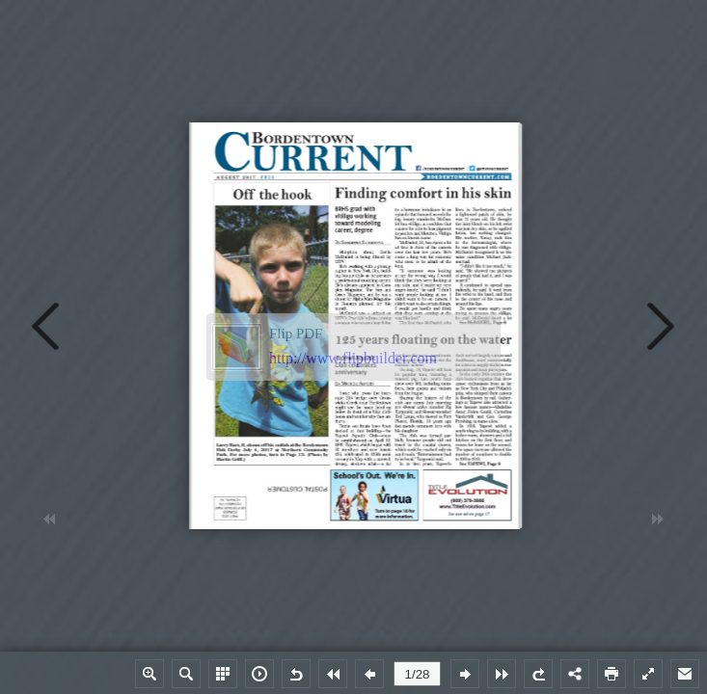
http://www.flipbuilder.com (353, 358)
